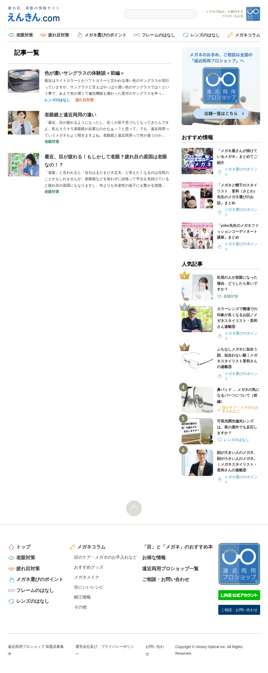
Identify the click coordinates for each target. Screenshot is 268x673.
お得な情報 (154, 557)
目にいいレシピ (88, 587)
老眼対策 (24, 35)
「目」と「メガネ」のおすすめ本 (177, 547)
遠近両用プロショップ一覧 (170, 568)
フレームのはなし (158, 35)
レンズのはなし (205, 35)
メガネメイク (86, 577)
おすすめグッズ (88, 567)
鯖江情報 (82, 597)
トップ (23, 547)
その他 (80, 607)
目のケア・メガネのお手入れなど (105, 557)
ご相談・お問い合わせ (165, 579)
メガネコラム (247, 35)
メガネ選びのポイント (105, 35)
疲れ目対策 (58, 35)
